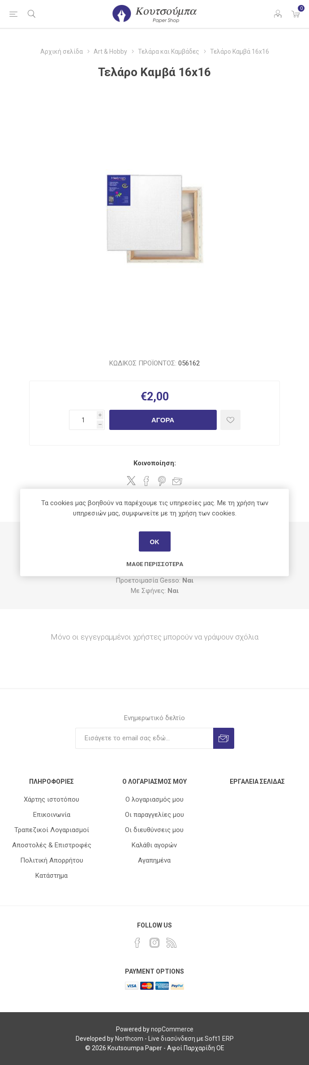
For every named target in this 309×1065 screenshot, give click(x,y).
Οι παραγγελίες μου (154, 815)
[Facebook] (137, 943)
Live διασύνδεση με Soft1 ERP (191, 1038)
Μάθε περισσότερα (154, 564)
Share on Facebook (146, 481)
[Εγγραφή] (144, 738)
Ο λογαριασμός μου (154, 799)
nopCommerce (172, 1029)
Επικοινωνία (51, 815)
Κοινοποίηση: (154, 463)
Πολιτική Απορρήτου (51, 860)
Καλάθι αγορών (154, 845)
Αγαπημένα (154, 860)
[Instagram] (154, 943)
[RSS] (171, 943)
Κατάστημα (51, 876)
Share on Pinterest (162, 481)
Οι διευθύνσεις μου (154, 830)
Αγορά (162, 420)
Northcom (129, 1038)
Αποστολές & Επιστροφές (51, 845)
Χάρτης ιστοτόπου (51, 799)
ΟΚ (154, 541)
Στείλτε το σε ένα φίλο (177, 481)
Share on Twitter (131, 480)
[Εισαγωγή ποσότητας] (83, 420)
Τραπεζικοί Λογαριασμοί (51, 830)
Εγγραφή (223, 738)
